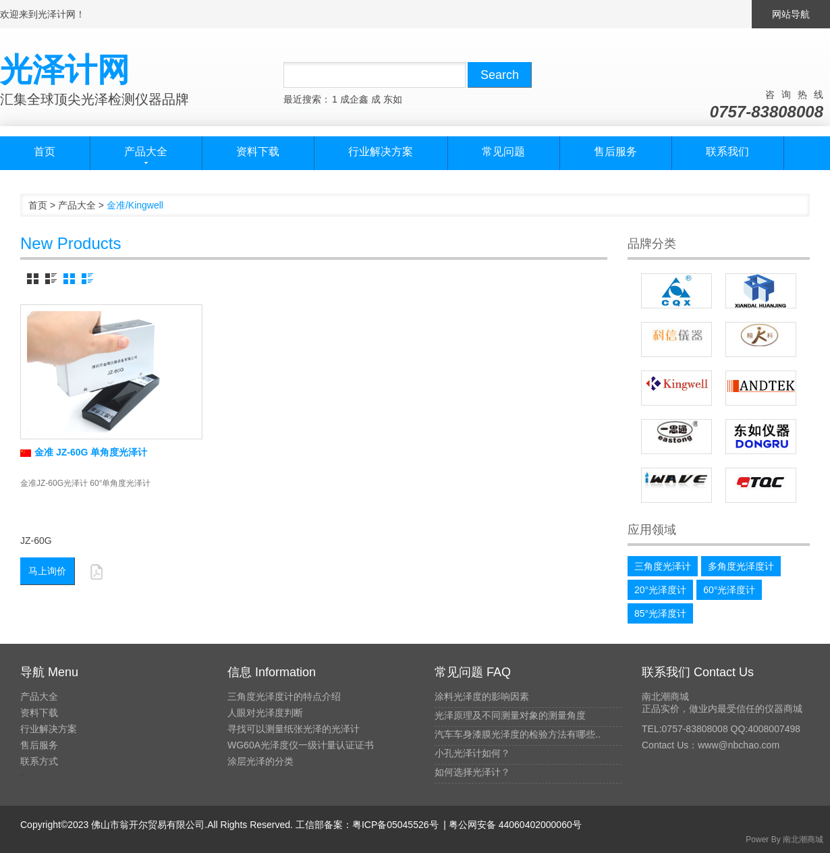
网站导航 (791, 14)
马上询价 (47, 571)
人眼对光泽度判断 (265, 712)
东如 (392, 99)
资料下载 (257, 151)
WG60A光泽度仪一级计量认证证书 (300, 745)
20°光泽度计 (660, 589)
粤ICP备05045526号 (395, 824)
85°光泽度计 (660, 613)
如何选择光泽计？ (472, 772)
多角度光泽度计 (741, 566)
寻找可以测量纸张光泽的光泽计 (293, 728)
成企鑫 (354, 99)
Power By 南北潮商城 (784, 839)
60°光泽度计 (729, 589)
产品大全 (77, 205)
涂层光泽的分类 (260, 761)
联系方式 (39, 761)
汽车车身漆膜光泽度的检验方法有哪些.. (518, 734)
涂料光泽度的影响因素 (482, 696)
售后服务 (615, 151)
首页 (44, 151)
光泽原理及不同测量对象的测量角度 (510, 715)
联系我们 (727, 151)
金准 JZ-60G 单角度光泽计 (83, 452)
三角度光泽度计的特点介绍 (284, 696)
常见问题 (503, 151)
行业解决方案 (380, 151)
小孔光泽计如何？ (472, 753)
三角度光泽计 (662, 566)
